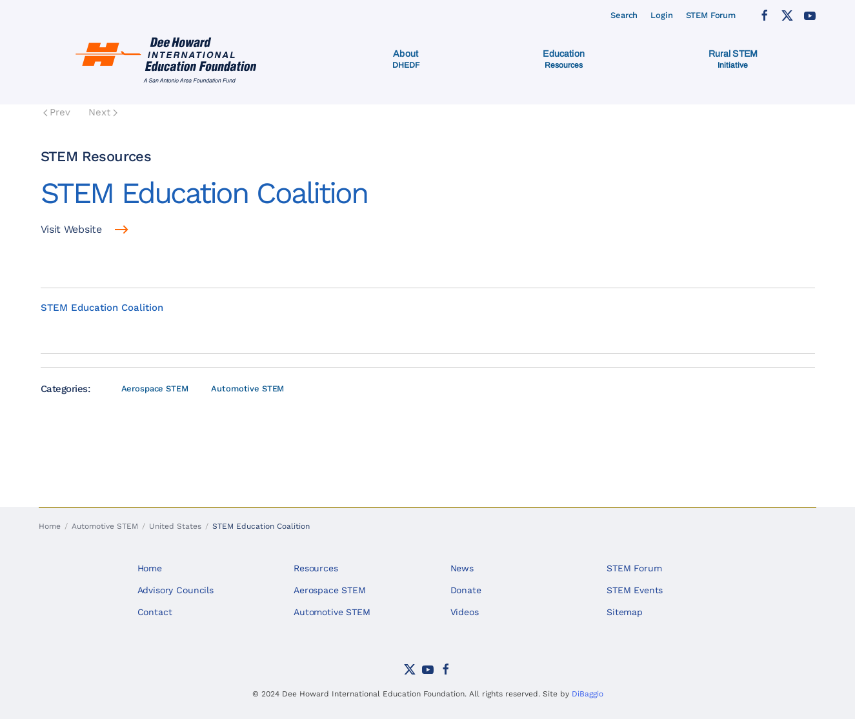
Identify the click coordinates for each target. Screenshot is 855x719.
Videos (464, 612)
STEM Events (635, 590)
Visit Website (71, 229)
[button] (406, 59)
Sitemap (625, 612)
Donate (465, 590)
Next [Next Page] (102, 112)
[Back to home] (168, 59)
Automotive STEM (247, 388)
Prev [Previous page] (57, 112)
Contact (154, 612)
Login (661, 15)
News (462, 568)
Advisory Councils (175, 590)
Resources (316, 568)
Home (149, 568)
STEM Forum (711, 15)
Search (624, 15)
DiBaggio (587, 693)
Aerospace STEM (154, 388)
